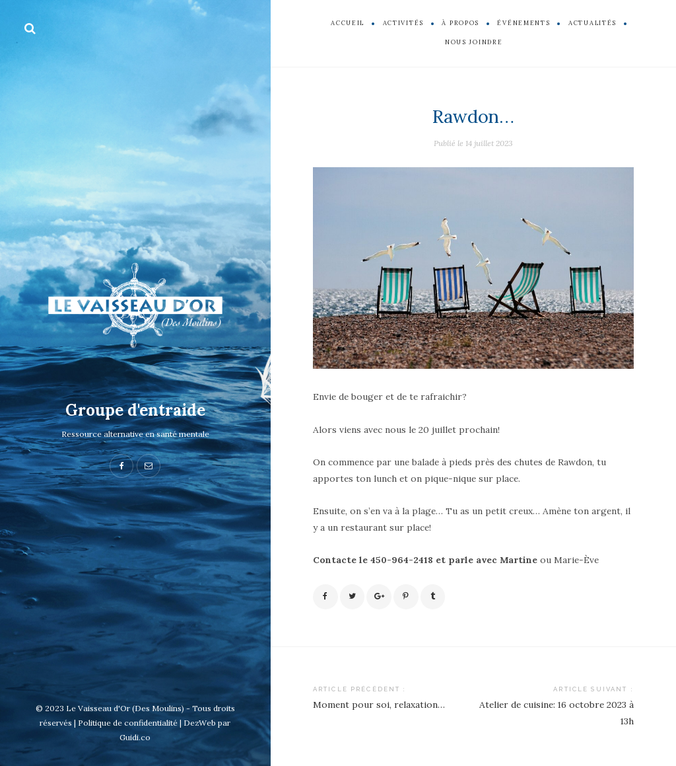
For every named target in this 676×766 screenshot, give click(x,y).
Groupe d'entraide (135, 410)
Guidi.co (135, 737)
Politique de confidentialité (128, 723)
